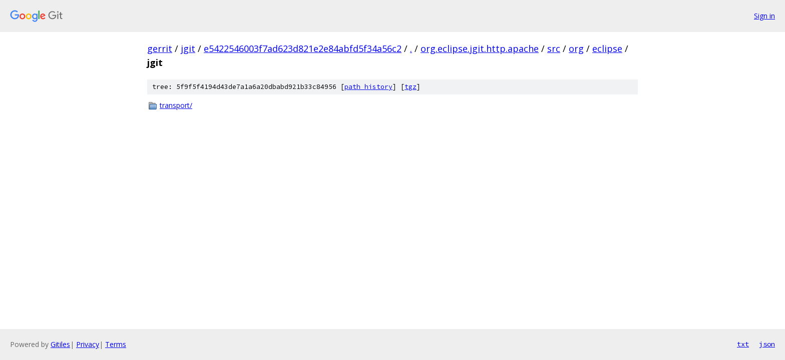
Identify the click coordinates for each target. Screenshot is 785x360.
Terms (115, 344)
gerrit (159, 48)
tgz (411, 86)
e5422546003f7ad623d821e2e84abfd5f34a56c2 (303, 48)
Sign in (764, 15)
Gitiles (60, 344)
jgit (188, 48)
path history (368, 86)
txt (743, 344)
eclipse (607, 48)
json (767, 344)
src (553, 48)
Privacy (87, 344)
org (576, 48)
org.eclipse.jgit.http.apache (480, 48)
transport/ (176, 105)
